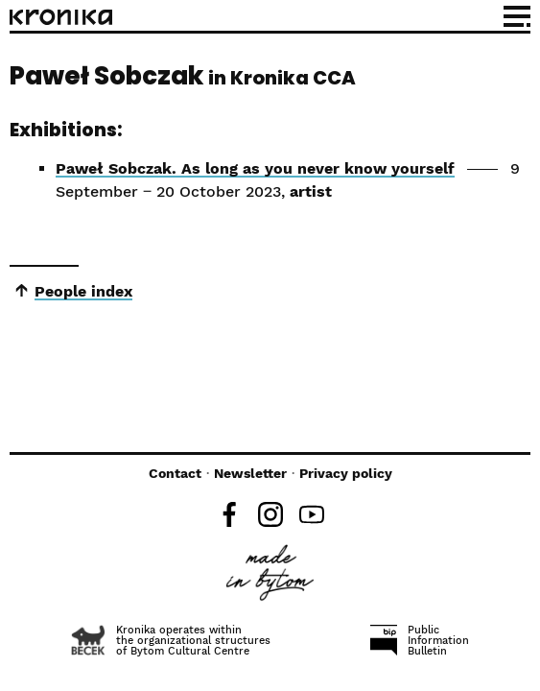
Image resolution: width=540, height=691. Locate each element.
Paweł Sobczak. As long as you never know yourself (255, 168)
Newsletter (250, 473)
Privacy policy (345, 473)
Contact (175, 473)
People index (83, 291)
